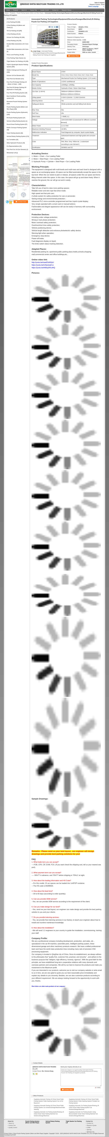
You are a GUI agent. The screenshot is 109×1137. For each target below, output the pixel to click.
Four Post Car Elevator (14, 78)
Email (102, 4)
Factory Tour (33, 10)
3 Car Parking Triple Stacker (15, 58)
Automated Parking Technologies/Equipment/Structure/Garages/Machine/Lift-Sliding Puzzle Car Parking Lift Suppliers (49, 53)
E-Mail (88, 1127)
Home (8, 10)
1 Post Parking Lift (12, 34)
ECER (14, 1135)
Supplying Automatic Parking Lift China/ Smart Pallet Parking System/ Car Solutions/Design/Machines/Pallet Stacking (49, 1107)
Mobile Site (90, 1132)
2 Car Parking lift (12, 22)
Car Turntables (11, 139)
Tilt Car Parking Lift (12, 31)
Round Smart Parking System (16, 124)
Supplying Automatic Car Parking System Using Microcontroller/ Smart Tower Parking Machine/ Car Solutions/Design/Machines (83, 1114)
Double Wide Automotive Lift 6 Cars (17, 49)
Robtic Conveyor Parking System (17, 127)
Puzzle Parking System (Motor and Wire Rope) (30, 13)
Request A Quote (95, 4)
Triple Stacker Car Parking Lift (16, 61)
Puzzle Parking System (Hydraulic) (17, 112)
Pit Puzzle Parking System (15, 118)
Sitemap (89, 1129)
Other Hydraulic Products (14, 143)
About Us (24, 10)
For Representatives (13, 146)
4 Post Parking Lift (12, 40)
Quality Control (44, 10)
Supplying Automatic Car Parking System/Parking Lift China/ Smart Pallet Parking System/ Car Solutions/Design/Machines (84, 1107)
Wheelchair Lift (11, 153)
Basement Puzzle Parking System (17, 101)
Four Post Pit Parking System (16, 93)
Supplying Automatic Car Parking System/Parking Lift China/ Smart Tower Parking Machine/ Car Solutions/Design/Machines (49, 1114)
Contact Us (55, 10)
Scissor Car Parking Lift (14, 37)
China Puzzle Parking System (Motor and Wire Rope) (28, 1133)
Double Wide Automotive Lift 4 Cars (17, 44)
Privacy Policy (8, 1133)
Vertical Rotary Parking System (16, 136)
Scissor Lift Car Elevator (14, 75)
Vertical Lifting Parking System (16, 121)
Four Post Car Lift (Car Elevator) (16, 149)
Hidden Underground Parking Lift (17, 70)
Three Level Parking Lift (14, 54)
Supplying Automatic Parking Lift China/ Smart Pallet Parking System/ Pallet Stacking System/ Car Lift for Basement (49, 1101)
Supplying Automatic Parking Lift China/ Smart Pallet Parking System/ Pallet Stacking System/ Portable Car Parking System (84, 1101)
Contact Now (74, 56)
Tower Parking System (13, 133)
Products (15, 10)
